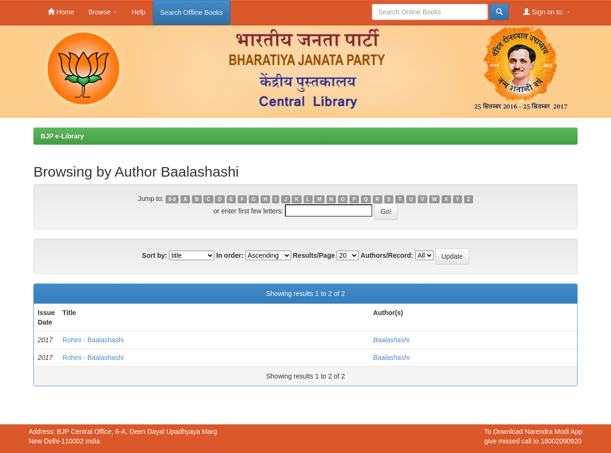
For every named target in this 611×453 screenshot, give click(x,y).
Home (61, 12)
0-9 (172, 199)
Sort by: (154, 255)
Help (139, 12)
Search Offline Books (191, 12)
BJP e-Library (62, 136)
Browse (102, 12)
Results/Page (314, 255)
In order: (229, 255)
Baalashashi (391, 340)
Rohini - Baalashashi (93, 340)
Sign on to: (546, 12)
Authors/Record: (386, 255)
